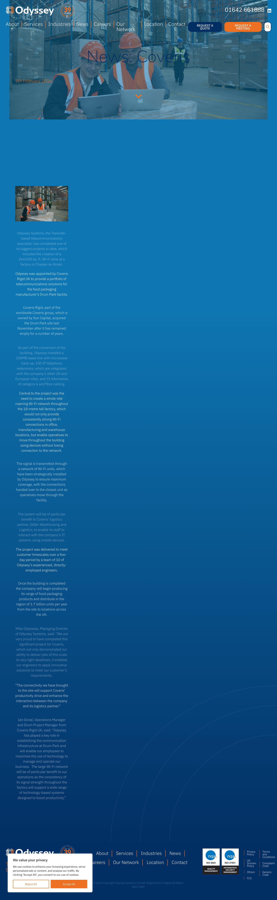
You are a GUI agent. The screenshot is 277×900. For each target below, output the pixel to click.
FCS (249, 878)
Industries (59, 23)
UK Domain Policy (251, 863)
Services (33, 23)
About (12, 23)
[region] (50, 873)
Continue (138, 96)
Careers (102, 23)
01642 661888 (244, 10)
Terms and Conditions (266, 854)
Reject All (31, 884)
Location (153, 23)
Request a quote (205, 26)
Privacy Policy (251, 852)
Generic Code (266, 873)
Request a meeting (243, 26)
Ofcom (251, 872)
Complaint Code (266, 864)
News (82, 23)
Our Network (126, 26)
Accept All (69, 884)
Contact (177, 23)
